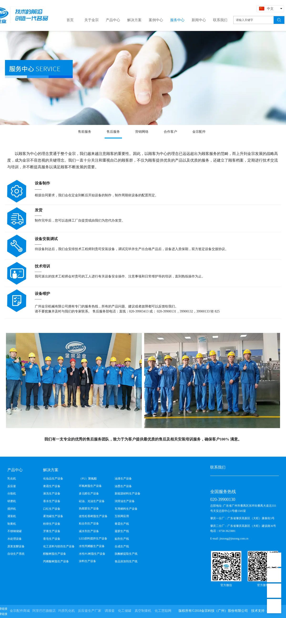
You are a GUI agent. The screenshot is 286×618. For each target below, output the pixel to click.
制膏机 (11, 523)
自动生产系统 (16, 553)
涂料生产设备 (87, 561)
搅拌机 (11, 508)
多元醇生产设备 (89, 493)
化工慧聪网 (163, 611)
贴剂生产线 (122, 538)
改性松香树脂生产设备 (93, 516)
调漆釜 (110, 611)
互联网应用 (122, 516)
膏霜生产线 (122, 523)
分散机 (11, 493)
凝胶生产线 (122, 531)
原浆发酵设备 (16, 546)
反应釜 (11, 486)
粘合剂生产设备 (89, 523)
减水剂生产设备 (89, 531)
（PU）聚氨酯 (88, 478)
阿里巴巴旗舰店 (44, 611)
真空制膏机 (143, 611)
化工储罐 (124, 611)
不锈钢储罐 (14, 531)
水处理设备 (14, 538)
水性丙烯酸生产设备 (92, 546)
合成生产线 (122, 546)
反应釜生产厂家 (89, 611)
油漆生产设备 (123, 478)
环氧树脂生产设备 (90, 486)
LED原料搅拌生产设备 (93, 538)
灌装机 (11, 516)
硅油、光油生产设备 (92, 501)
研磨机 (11, 501)
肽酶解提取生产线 (126, 553)
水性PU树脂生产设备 (92, 553)
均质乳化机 (66, 611)
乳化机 (11, 478)
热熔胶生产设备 (89, 508)
